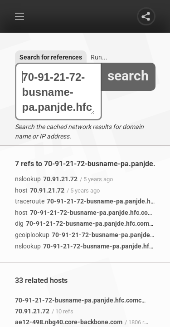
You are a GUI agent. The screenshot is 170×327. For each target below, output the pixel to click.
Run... (99, 57)
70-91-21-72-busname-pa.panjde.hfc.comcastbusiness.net (58, 91)
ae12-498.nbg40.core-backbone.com (68, 322)
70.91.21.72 (46, 179)
